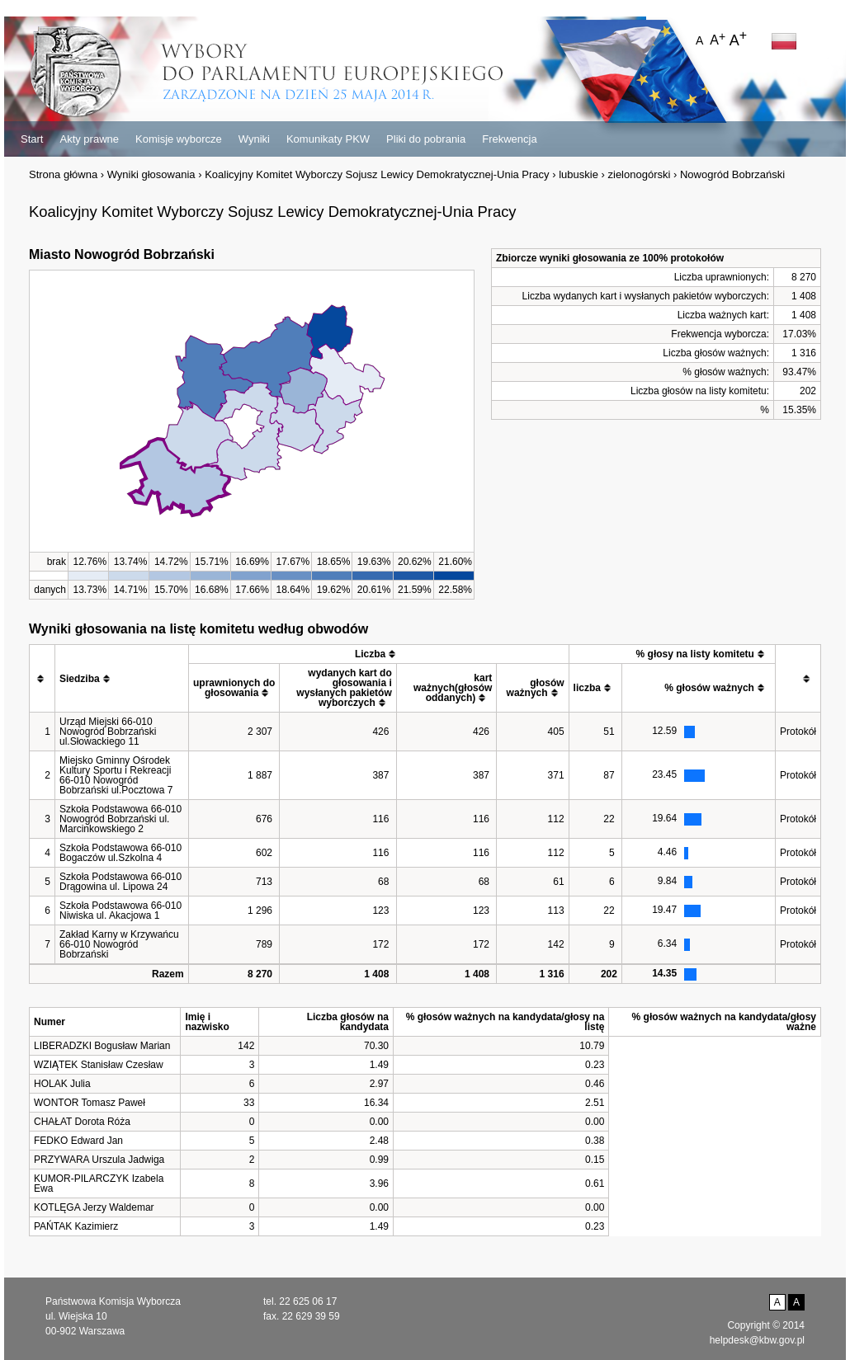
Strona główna (63, 174)
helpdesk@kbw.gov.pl (757, 1340)
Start (32, 139)
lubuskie (578, 174)
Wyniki (254, 139)
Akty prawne (89, 139)
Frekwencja (509, 139)
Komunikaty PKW (328, 139)
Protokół (798, 731)
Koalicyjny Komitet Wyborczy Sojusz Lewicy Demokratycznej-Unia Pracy (377, 174)
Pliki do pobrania (425, 139)
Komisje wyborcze (178, 139)
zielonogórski (639, 174)
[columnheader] (42, 679)
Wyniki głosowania (151, 174)
